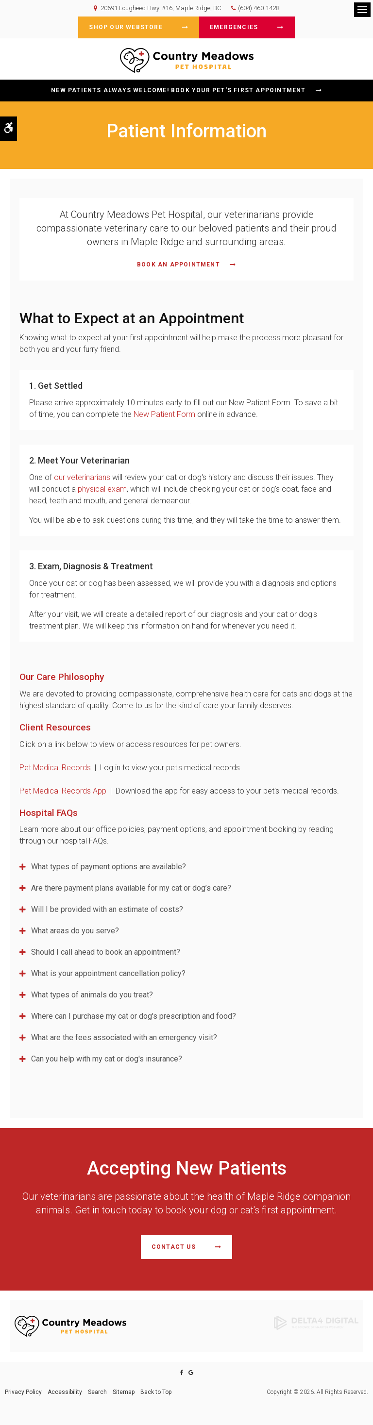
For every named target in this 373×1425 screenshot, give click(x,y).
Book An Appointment (178, 264)
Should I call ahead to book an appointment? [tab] (105, 952)
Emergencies (234, 27)
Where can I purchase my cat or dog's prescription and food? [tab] (133, 1016)
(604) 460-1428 (258, 8)
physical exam (102, 489)
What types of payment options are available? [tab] (108, 866)
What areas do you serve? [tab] (75, 930)
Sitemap (124, 1392)
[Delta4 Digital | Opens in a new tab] (316, 1322)
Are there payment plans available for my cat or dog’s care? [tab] (131, 888)
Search (97, 1392)
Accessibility (65, 1392)
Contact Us (174, 1246)
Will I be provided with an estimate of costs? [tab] (107, 909)
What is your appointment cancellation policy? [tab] (108, 973)
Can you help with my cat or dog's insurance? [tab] (106, 1058)
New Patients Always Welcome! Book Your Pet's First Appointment (178, 90)
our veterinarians (82, 477)
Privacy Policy (23, 1392)
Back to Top (155, 1392)
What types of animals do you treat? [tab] (92, 994)
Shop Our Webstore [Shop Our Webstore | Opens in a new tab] (125, 27)
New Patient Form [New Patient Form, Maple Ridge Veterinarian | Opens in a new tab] (164, 414)
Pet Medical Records (56, 767)
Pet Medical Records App (62, 790)
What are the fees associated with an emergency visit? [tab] (124, 1037)
